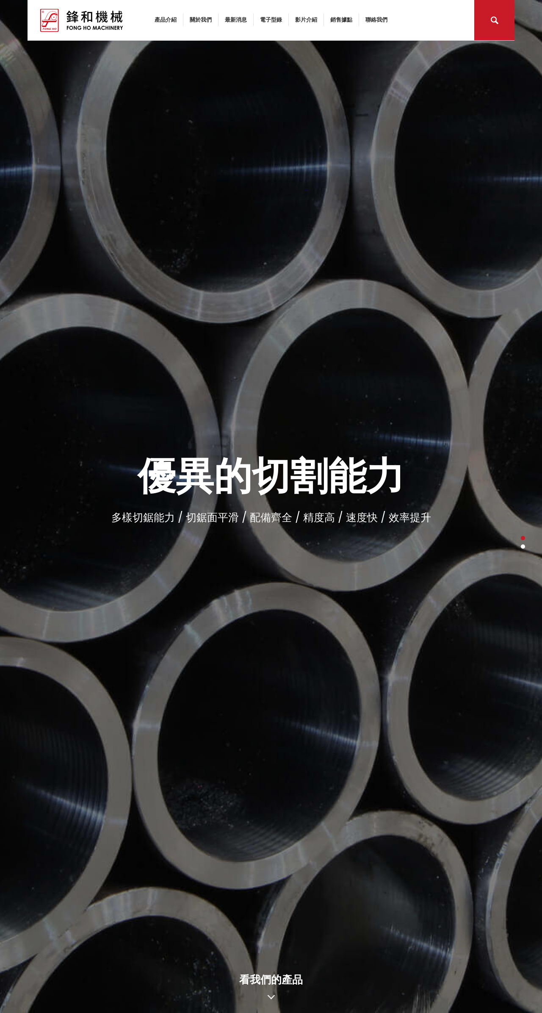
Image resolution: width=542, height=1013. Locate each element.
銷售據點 (341, 19)
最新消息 (236, 19)
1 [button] (523, 538)
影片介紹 (306, 19)
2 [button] (523, 546)
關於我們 (201, 19)
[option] (271, 506)
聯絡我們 (376, 19)
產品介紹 (166, 19)
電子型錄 (271, 19)
